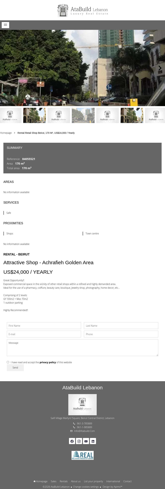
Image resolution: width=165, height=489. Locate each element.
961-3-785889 (84, 423)
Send (15, 367)
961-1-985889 (84, 427)
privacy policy (48, 362)
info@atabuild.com (84, 431)
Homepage (82, 10)
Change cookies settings (86, 486)
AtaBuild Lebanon (82, 387)
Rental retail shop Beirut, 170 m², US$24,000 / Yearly (46, 133)
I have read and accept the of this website (41, 362)
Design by (112, 486)
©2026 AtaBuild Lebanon (56, 486)
